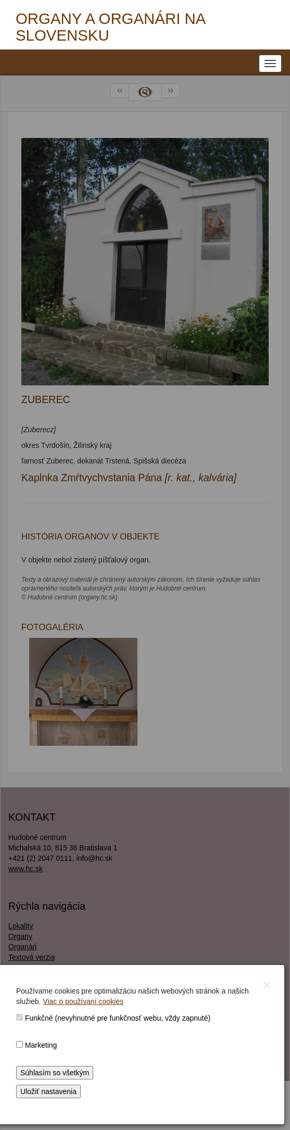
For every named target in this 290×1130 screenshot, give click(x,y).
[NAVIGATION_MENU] (270, 63)
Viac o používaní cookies (83, 1001)
